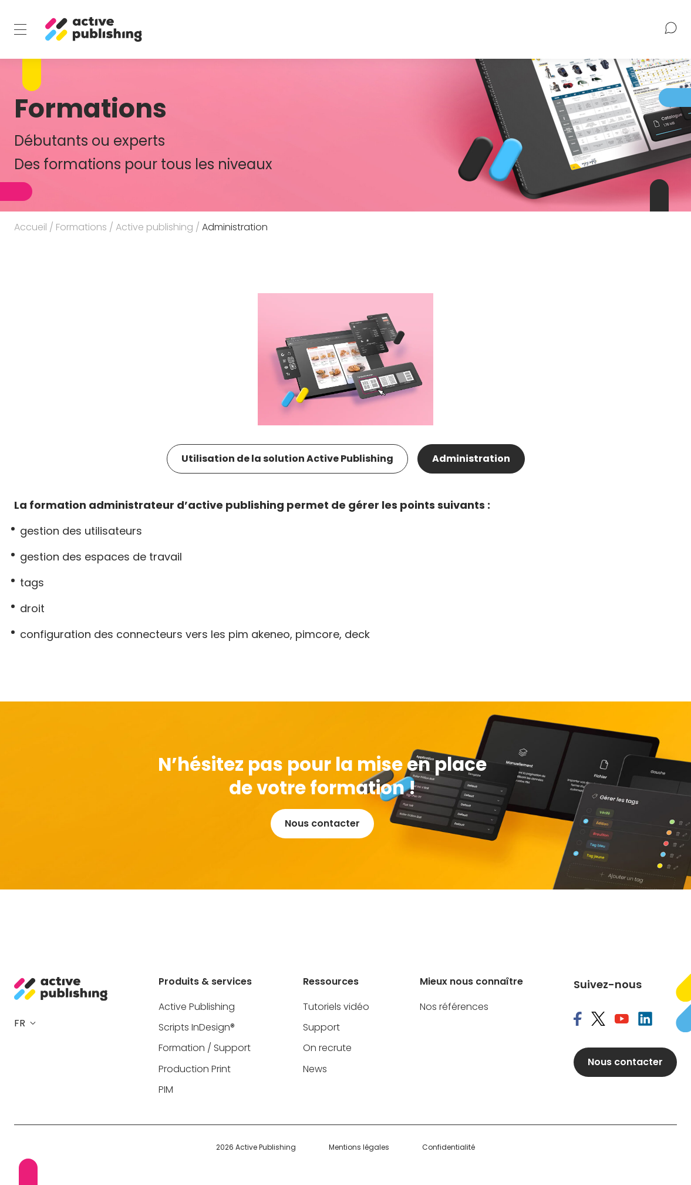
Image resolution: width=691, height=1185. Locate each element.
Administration (471, 458)
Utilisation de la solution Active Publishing (287, 458)
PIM (166, 1090)
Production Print (195, 1069)
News (315, 1069)
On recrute (327, 1048)
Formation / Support (205, 1048)
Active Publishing (197, 1007)
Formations (81, 227)
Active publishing (154, 227)
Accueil (30, 227)
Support (321, 1027)
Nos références (454, 1007)
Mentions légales (359, 1147)
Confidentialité (448, 1147)
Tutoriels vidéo (336, 1007)
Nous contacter (322, 823)
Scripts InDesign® (197, 1027)
